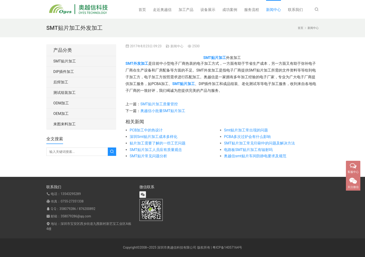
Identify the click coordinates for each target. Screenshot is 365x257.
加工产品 (186, 9)
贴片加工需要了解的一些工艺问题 (158, 143)
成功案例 (229, 9)
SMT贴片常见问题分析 (148, 156)
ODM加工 (61, 103)
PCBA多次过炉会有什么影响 (247, 136)
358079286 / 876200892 (77, 209)
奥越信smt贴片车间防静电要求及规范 (255, 156)
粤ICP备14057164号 (227, 247)
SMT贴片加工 (64, 61)
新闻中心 (273, 9)
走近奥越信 (162, 9)
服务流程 (251, 9)
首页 (142, 9)
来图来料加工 (64, 124)
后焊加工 (60, 82)
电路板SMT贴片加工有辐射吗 (248, 149)
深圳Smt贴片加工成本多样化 (153, 136)
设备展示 (207, 9)
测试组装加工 (64, 92)
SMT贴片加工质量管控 (159, 104)
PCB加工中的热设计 (146, 130)
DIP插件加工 (63, 71)
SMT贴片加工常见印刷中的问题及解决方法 (259, 143)
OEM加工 (61, 113)
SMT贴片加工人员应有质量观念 (156, 149)
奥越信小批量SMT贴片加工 (162, 111)
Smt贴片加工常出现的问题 (246, 130)
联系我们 (295, 9)
